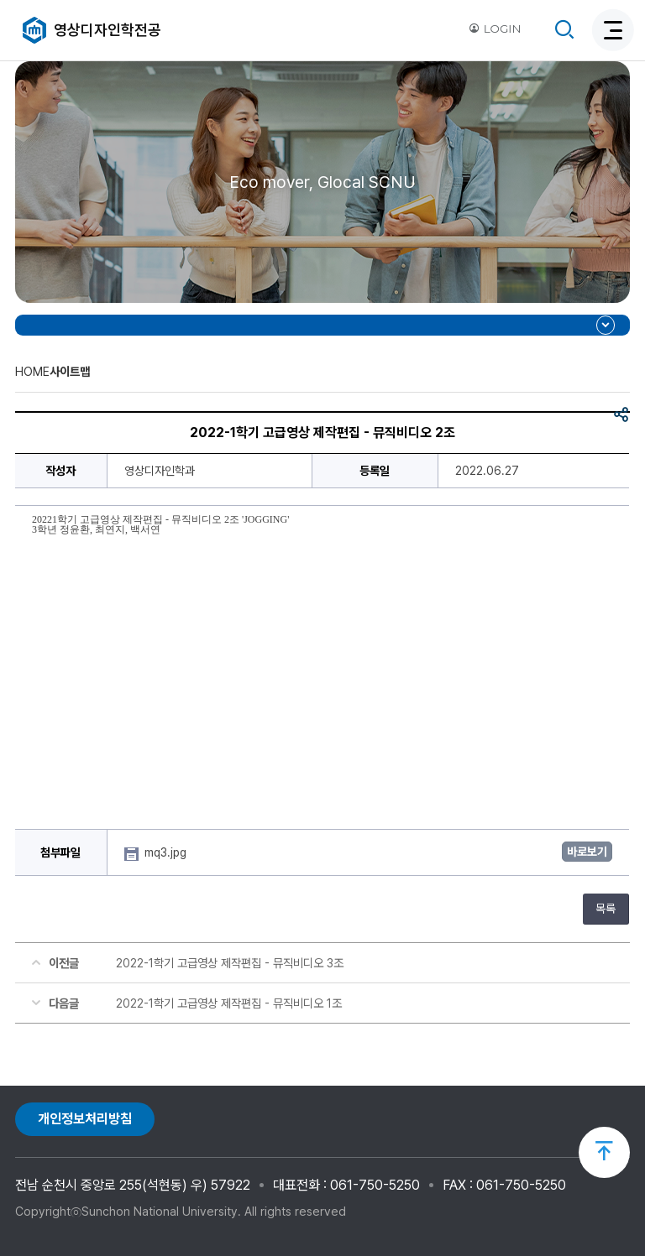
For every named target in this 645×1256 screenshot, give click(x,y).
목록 (605, 908)
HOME (32, 371)
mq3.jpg (167, 852)
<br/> (322, 677)
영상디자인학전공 (107, 30)
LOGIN (495, 28)
